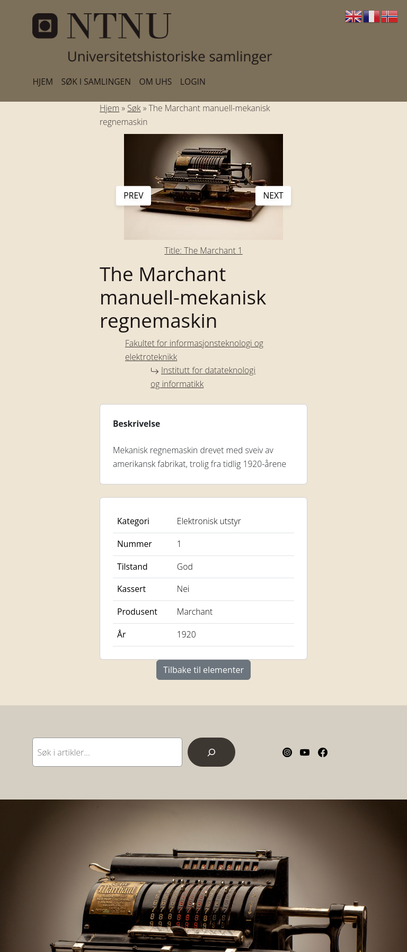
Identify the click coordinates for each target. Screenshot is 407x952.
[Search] (211, 752)
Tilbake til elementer (203, 670)
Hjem (109, 108)
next (273, 195)
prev (133, 195)
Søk (133, 108)
